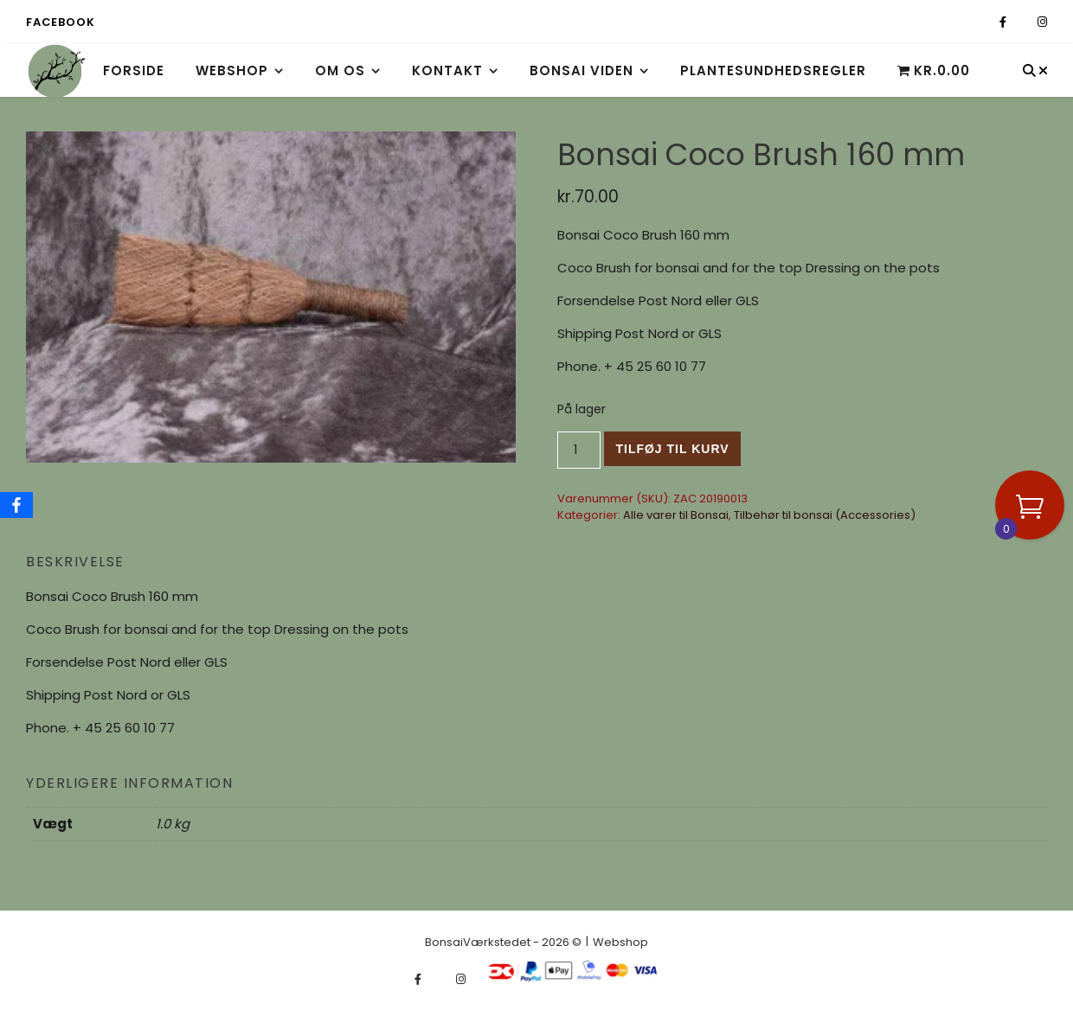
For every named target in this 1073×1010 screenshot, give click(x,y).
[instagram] (1042, 22)
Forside (133, 70)
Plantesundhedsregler (773, 70)
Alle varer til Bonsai (676, 515)
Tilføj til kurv (672, 449)
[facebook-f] (1004, 22)
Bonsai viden (581, 70)
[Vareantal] (579, 450)
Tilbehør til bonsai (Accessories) (825, 515)
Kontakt (447, 70)
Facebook (60, 22)
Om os (340, 70)
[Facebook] (16, 505)
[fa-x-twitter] (1023, 22)
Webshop (232, 70)
